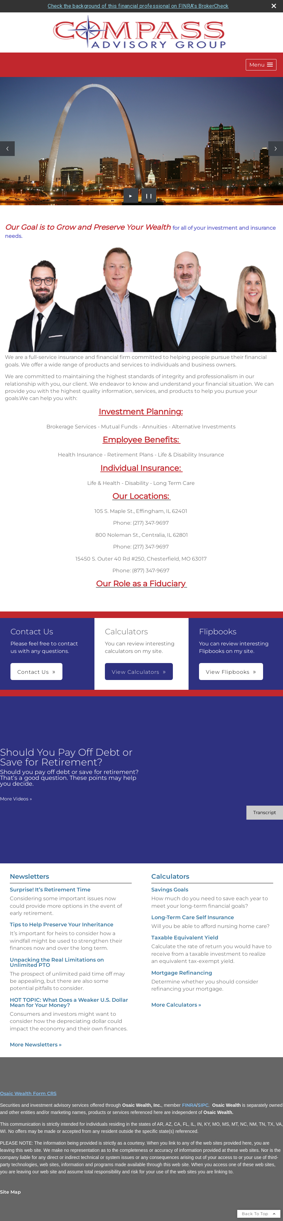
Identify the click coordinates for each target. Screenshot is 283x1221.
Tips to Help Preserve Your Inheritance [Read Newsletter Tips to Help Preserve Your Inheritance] (61, 924)
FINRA (189, 1105)
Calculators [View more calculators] (170, 876)
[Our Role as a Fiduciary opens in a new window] (140, 583)
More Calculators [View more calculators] (176, 1005)
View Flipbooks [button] (228, 672)
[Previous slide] (7, 148)
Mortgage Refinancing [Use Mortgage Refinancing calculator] (181, 973)
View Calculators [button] (135, 672)
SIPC (203, 1105)
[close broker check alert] (273, 5)
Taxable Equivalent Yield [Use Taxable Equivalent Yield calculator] (184, 938)
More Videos (16, 798)
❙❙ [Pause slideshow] (149, 195)
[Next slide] (275, 148)
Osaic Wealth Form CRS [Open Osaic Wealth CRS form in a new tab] (28, 1093)
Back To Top (259, 1213)
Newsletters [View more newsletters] (29, 876)
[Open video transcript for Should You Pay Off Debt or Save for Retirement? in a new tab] (264, 813)
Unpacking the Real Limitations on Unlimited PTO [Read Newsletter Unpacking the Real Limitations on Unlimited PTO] (57, 962)
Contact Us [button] (33, 672)
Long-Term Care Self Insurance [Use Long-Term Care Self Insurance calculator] (192, 917)
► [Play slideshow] (130, 195)
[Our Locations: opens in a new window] (140, 496)
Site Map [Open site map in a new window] (10, 1192)
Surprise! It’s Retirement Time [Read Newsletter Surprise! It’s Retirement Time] (50, 890)
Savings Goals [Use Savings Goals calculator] (169, 890)
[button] (261, 64)
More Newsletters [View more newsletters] (36, 1045)
